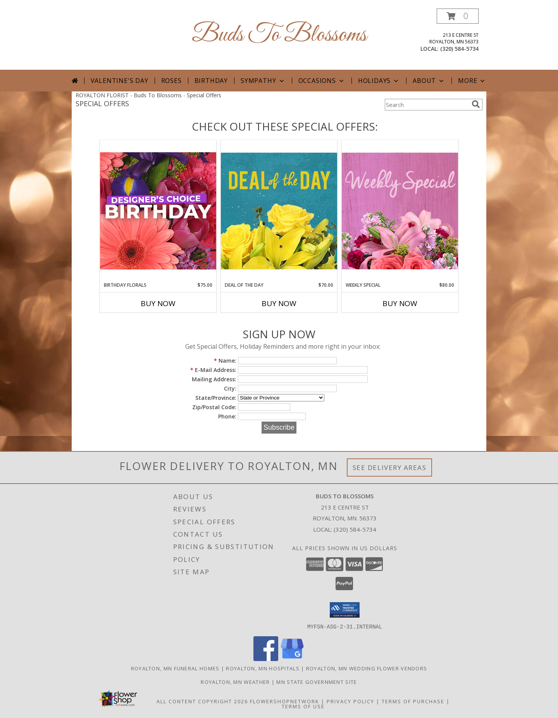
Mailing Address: (214, 379)
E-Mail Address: (213, 370)
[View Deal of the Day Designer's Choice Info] (279, 210)
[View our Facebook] (265, 658)
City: (230, 388)
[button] (458, 16)
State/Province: (215, 397)
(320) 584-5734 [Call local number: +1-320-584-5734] (459, 48)
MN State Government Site (316, 681)
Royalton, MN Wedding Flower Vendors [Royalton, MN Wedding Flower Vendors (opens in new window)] (366, 668)
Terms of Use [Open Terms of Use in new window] (303, 706)
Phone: (227, 416)
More (472, 80)
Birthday (211, 80)
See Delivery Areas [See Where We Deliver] (390, 467)
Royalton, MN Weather (235, 681)
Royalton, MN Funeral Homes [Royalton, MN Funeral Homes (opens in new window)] (175, 668)
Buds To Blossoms (279, 35)
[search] (476, 104)
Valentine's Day (119, 80)
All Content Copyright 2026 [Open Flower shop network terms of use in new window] (202, 700)
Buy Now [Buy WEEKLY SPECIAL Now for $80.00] (399, 303)
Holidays (379, 80)
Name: (225, 360)
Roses (171, 80)
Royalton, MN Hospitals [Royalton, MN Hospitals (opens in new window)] (263, 668)
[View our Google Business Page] (292, 658)
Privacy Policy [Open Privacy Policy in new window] (350, 700)
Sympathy (263, 80)
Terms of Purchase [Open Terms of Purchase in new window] (413, 700)
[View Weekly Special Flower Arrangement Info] (400, 210)
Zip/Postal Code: (214, 407)
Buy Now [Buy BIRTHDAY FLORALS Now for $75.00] (158, 303)
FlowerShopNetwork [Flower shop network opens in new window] (284, 700)
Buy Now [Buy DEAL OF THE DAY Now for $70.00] (279, 303)
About (429, 80)
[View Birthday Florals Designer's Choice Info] (158, 210)
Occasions (321, 80)
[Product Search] (426, 104)
